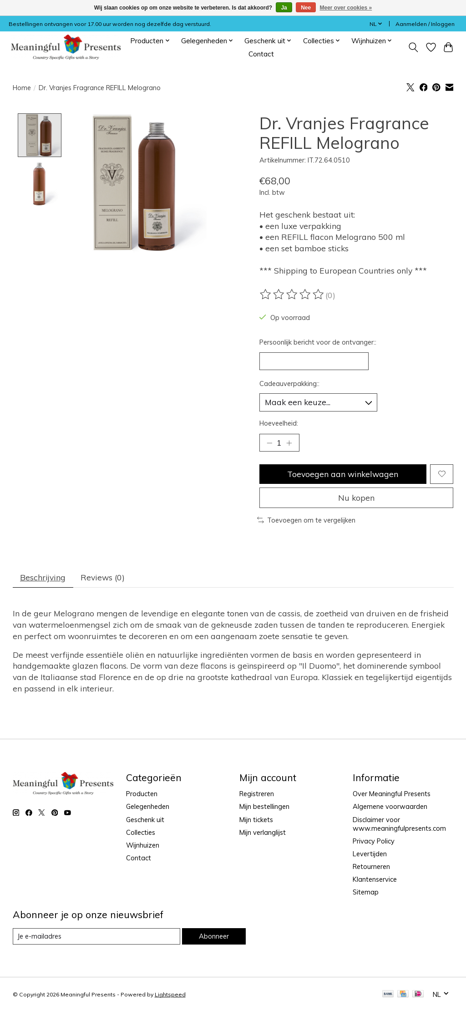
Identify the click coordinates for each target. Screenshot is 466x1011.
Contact (261, 54)
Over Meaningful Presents (392, 793)
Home (22, 87)
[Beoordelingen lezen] (292, 294)
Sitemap (366, 892)
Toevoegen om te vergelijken (306, 520)
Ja (284, 8)
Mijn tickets (256, 819)
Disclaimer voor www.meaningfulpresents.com (399, 824)
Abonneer (214, 936)
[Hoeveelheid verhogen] (289, 443)
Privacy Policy (374, 841)
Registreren (256, 793)
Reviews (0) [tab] (103, 577)
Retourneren (371, 866)
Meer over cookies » (346, 8)
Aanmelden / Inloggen (425, 23)
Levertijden (370, 853)
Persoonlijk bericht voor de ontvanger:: (317, 342)
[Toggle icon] (413, 47)
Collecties (140, 832)
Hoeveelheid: (278, 423)
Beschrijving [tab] (43, 577)
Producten (141, 793)
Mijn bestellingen (264, 806)
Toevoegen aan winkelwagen (342, 474)
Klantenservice (375, 879)
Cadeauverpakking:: (289, 383)
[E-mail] (96, 936)
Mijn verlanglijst (262, 832)
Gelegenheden (147, 806)
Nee (306, 8)
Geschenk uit (145, 819)
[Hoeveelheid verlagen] (269, 443)
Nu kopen (356, 498)
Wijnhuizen (142, 845)
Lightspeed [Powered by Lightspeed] (170, 994)
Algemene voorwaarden (390, 806)
